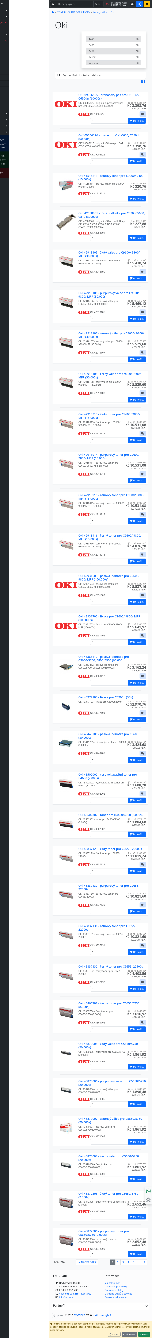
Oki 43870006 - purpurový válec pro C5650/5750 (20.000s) (112, 1083)
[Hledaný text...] (75, 4)
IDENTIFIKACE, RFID (29, 120)
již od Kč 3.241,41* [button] (137, 102)
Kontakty (86, 1293)
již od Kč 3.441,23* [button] (137, 782)
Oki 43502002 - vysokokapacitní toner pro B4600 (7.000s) (107, 776)
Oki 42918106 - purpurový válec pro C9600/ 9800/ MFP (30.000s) (108, 294)
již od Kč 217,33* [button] (138, 221)
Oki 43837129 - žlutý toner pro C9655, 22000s (110, 849)
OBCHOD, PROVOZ (29, 126)
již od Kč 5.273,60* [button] (137, 341)
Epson (16, 59)
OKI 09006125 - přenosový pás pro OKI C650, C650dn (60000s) (109, 96)
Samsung (18, 101)
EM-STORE (79, 1315)
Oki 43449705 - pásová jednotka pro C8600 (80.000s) (108, 736)
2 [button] (118, 1262)
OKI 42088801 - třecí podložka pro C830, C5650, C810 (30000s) (111, 215)
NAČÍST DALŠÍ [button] (87, 1262)
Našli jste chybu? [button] (102, 1315)
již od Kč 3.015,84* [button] (137, 664)
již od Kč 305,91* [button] (138, 183)
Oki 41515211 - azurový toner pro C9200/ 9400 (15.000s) (110, 177)
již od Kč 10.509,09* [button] (136, 853)
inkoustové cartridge (29, 34)
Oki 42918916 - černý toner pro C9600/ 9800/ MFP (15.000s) (109, 537)
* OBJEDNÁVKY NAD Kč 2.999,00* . (28, 143)
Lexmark (18, 77)
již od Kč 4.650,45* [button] (137, 543)
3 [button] (123, 1262)
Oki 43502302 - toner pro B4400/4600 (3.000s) (110, 815)
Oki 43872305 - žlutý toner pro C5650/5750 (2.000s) (108, 1195)
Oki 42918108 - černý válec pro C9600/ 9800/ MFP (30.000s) (109, 375)
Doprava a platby (114, 1290)
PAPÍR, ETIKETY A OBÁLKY (29, 10)
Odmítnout (129, 1334)
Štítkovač (27, 172)
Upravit (114, 1334)
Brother (17, 47)
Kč (97, 4)
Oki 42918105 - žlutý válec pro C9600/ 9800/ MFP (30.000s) (109, 254)
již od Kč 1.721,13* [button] (137, 819)
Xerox (16, 107)
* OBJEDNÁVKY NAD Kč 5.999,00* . (28, 159)
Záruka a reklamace (115, 1297)
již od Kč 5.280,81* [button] (137, 583)
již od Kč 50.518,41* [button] (136, 701)
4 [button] (128, 1262)
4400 (114, 39)
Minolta (17, 83)
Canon (16, 53)
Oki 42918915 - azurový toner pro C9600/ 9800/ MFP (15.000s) (111, 497)
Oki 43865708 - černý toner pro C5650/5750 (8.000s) (108, 1005)
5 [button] (133, 1262)
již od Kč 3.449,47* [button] (137, 1011)
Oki (15, 89)
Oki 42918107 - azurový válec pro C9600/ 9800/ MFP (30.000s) (111, 335)
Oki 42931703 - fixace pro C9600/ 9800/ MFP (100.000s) (109, 618)
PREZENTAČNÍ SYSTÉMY (29, 132)
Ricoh (16, 95)
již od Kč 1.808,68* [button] (137, 1089)
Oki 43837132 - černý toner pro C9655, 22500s (110, 966)
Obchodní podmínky (116, 1286)
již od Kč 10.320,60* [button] (136, 893)
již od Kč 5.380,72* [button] (137, 624)
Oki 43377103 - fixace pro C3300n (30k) (105, 697)
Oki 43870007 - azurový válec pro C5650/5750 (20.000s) (110, 1120)
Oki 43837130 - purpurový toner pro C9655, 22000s (108, 887)
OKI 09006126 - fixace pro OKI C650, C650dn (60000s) (109, 137)
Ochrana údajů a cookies (118, 1293)
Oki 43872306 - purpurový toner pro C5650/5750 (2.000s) (103, 1233)
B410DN (114, 63)
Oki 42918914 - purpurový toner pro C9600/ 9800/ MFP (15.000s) (109, 456)
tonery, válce (29, 41)
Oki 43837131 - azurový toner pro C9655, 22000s (107, 928)
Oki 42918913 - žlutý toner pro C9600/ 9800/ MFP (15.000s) (109, 416)
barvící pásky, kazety (23, 28)
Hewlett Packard (22, 65)
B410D (114, 57)
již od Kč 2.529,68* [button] (137, 1201)
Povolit (144, 1334)
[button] (143, 82)
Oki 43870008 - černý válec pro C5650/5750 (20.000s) (108, 1158)
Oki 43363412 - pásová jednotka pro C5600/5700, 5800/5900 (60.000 (103, 658)
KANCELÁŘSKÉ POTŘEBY (29, 113)
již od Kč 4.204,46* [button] (137, 970)
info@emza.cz (20, 1328)
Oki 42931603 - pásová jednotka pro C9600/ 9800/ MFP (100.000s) (109, 577)
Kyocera (17, 71)
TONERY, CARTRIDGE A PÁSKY (29, 22)
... (139, 1262)
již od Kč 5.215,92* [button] (137, 300)
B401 (114, 51)
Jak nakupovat (112, 1283)
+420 (22, 1325)
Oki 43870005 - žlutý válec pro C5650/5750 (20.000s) (108, 1045)
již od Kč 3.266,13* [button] (137, 741)
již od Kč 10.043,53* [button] (136, 422)
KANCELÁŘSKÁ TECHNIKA (29, 16)
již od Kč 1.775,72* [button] (137, 1051)
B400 (114, 45)
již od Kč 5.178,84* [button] (137, 260)
